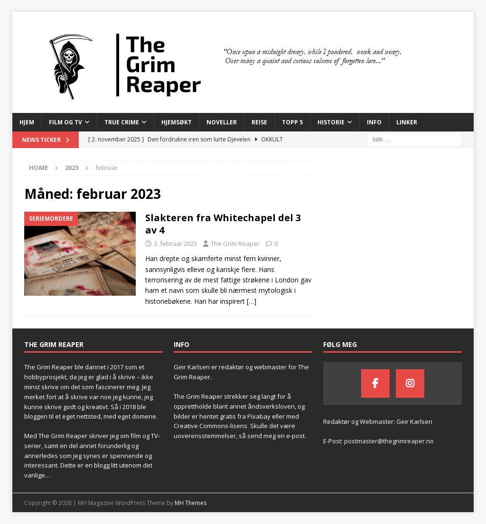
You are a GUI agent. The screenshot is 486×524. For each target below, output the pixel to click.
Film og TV (65, 122)
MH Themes (190, 503)
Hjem (26, 122)
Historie (331, 122)
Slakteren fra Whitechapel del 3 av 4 (223, 223)
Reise (259, 122)
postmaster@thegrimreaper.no (389, 441)
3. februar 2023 (175, 243)
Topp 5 (292, 122)
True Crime (121, 122)
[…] (251, 301)
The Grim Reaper (235, 243)
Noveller (221, 122)
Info (374, 122)
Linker (406, 122)
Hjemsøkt (176, 122)
